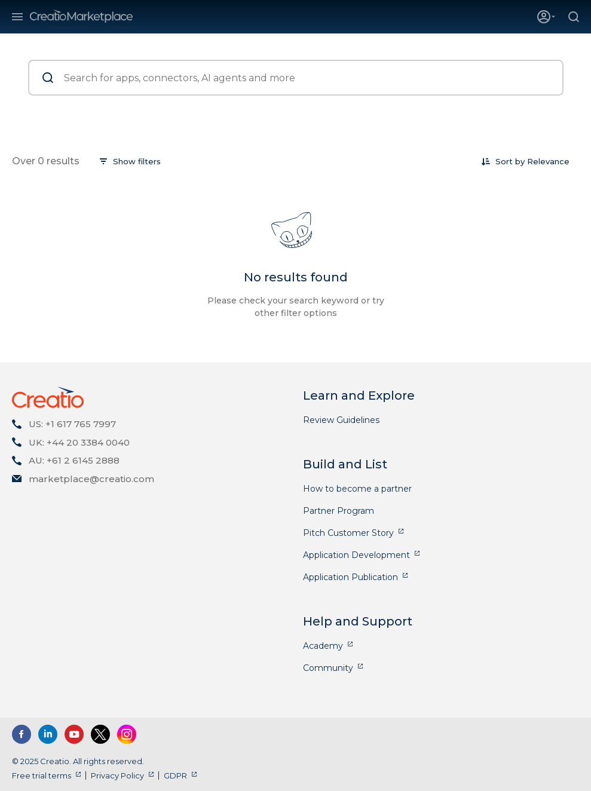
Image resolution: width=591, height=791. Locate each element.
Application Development (356, 555)
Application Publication (350, 577)
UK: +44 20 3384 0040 (79, 442)
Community (328, 668)
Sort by (510, 161)
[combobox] (548, 161)
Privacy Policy (117, 775)
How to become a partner (357, 488)
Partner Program (338, 510)
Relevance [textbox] (548, 161)
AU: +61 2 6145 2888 (74, 460)
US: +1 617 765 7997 (72, 424)
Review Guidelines (341, 420)
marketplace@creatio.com (91, 479)
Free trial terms (41, 775)
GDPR (175, 775)
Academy (323, 645)
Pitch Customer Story (348, 533)
